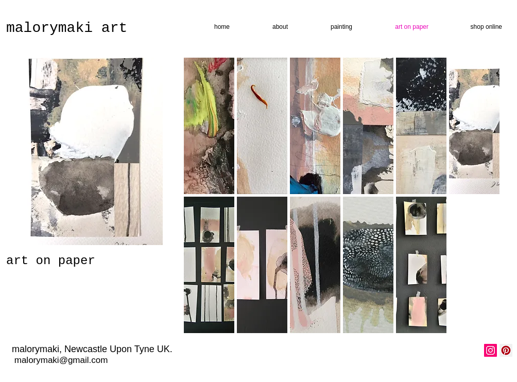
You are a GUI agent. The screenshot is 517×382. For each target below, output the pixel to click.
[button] (209, 126)
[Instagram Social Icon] (490, 350)
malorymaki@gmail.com (61, 360)
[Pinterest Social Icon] (505, 350)
